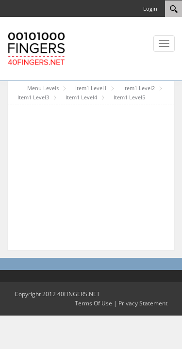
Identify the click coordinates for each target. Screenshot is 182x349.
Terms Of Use (93, 303)
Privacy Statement (142, 303)
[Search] (173, 8)
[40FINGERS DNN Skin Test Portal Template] (36, 48)
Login (150, 8)
